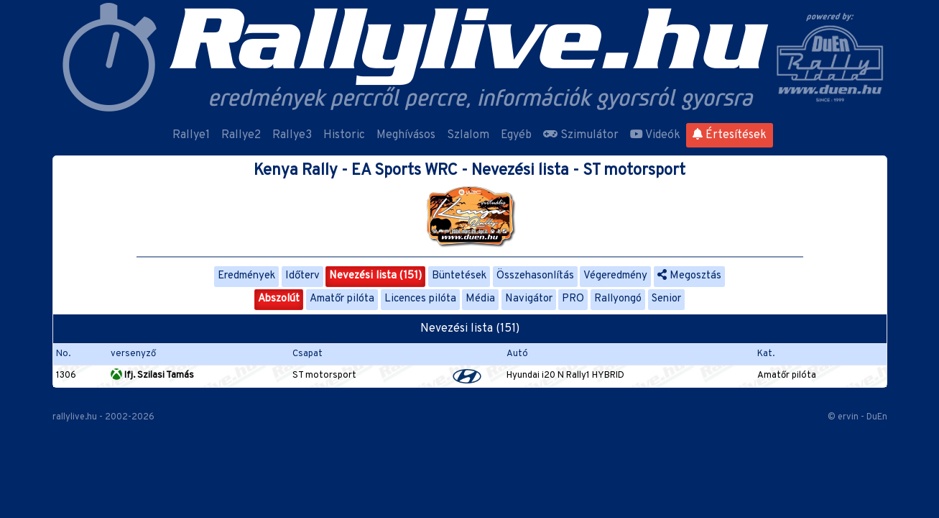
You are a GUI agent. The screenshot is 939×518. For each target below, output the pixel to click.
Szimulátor (581, 135)
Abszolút (279, 299)
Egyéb (516, 135)
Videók (655, 135)
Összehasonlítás (535, 276)
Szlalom (468, 135)
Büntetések (459, 276)
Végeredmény (615, 276)
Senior (666, 299)
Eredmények (246, 276)
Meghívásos (405, 135)
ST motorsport (324, 375)
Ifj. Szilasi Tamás (152, 375)
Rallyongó (618, 299)
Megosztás (689, 276)
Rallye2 (241, 135)
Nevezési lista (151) (375, 276)
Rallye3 (292, 135)
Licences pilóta (420, 299)
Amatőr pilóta (342, 299)
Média (480, 299)
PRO (573, 299)
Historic (344, 135)
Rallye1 (191, 135)
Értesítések (730, 135)
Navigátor (528, 299)
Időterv (302, 276)
